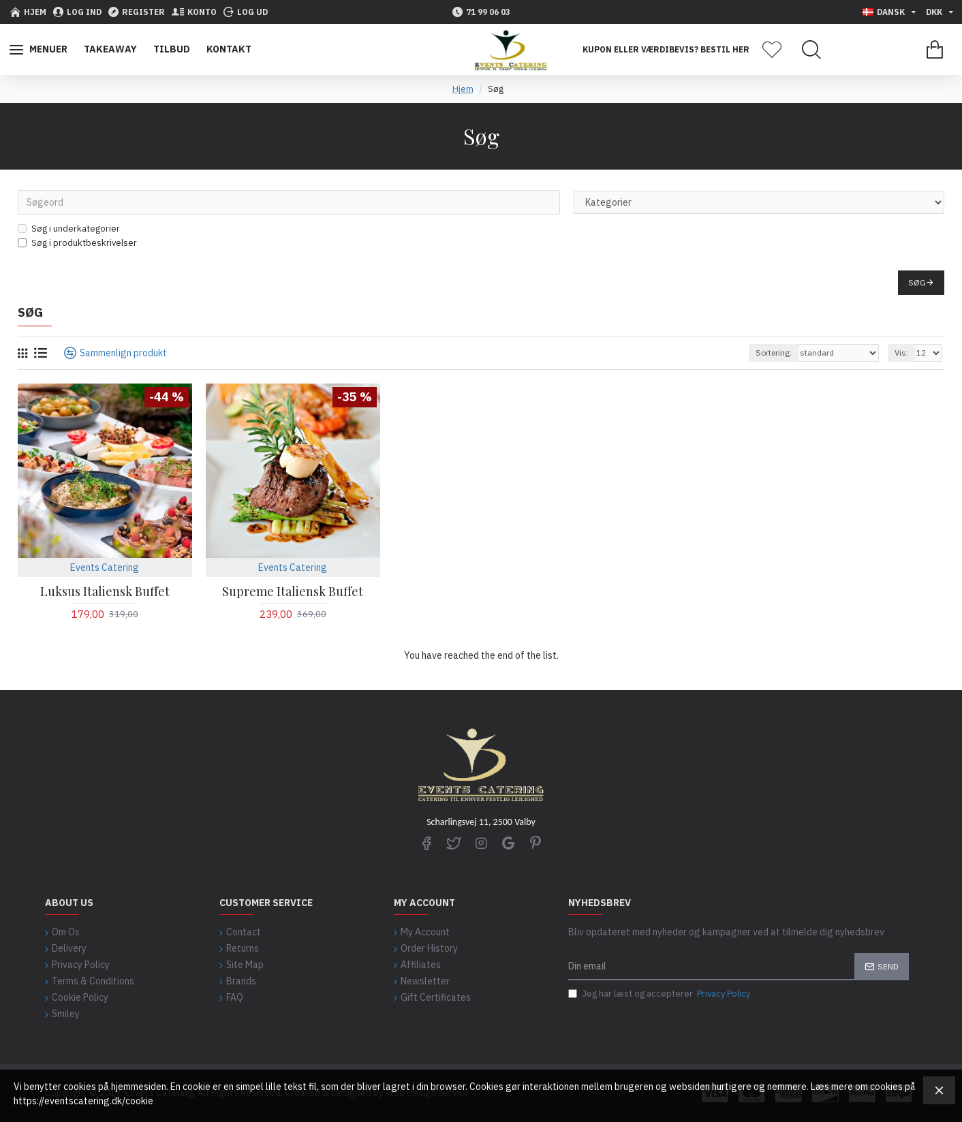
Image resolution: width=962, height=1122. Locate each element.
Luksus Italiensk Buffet (105, 591)
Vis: (901, 352)
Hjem (463, 89)
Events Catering (104, 567)
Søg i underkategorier (69, 228)
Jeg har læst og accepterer (660, 994)
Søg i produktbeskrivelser (77, 243)
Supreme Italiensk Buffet (292, 591)
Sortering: (774, 352)
